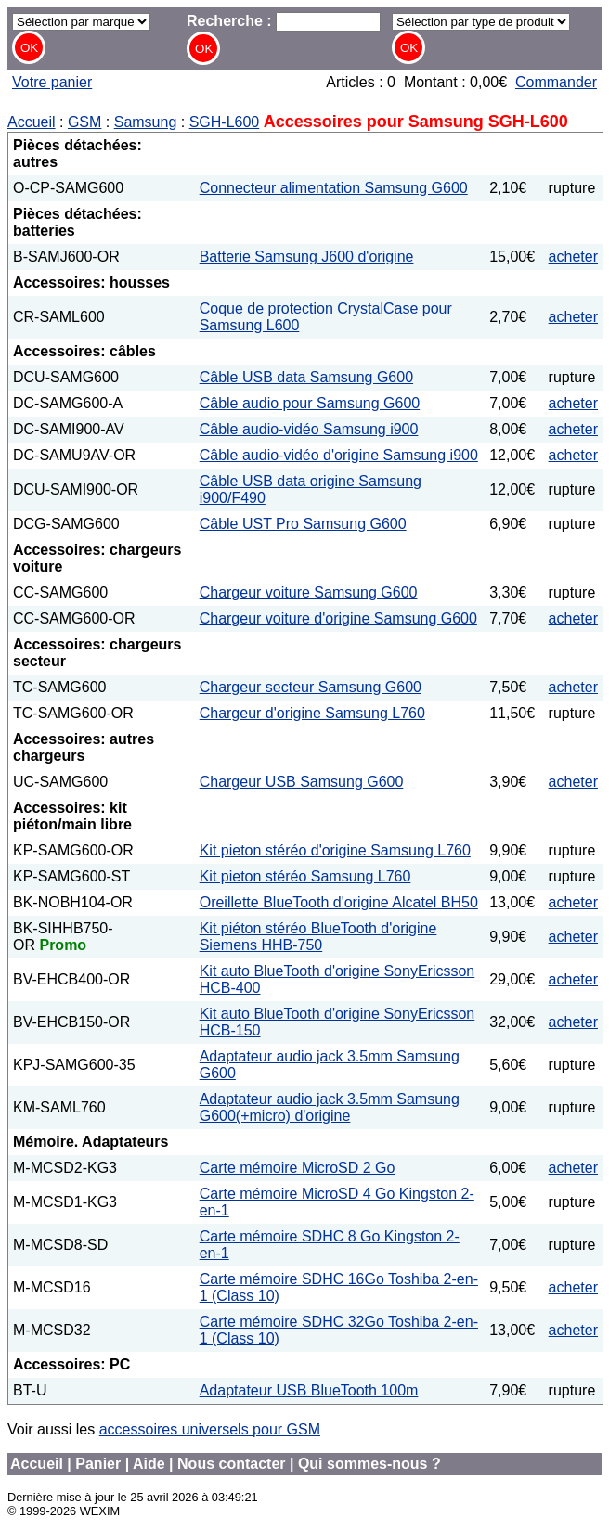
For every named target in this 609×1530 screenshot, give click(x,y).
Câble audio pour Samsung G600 (310, 403)
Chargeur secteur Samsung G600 (310, 687)
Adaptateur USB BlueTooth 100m (309, 1390)
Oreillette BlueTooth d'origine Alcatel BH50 (339, 902)
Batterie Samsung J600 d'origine (307, 256)
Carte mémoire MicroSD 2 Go (297, 1168)
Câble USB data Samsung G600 (306, 377)
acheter (573, 256)
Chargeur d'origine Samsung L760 (312, 713)
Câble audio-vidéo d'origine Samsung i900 (339, 455)
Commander (556, 82)
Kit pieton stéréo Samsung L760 (305, 876)
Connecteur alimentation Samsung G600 (334, 188)
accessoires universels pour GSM (209, 1429)
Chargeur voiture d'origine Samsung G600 (338, 618)
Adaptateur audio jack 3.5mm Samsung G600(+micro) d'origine (330, 1107)
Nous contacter (231, 1464)
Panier (98, 1464)
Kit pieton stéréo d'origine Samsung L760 (335, 850)
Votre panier (52, 82)
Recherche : (284, 21)
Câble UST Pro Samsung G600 (303, 524)
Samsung (145, 122)
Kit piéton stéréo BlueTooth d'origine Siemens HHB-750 (318, 936)
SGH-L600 (224, 122)
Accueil (31, 122)
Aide (149, 1464)
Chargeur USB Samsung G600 (302, 782)
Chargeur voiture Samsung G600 (309, 592)
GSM (84, 122)
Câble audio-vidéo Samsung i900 (309, 429)
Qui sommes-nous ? (369, 1464)
